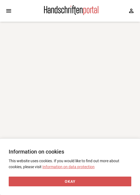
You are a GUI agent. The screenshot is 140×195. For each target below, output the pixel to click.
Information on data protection (68, 167)
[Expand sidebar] (8, 10)
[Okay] (70, 182)
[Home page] (71, 14)
